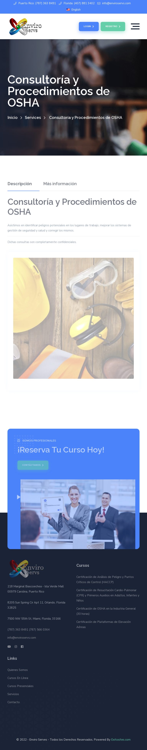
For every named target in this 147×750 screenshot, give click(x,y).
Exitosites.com (121, 740)
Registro (112, 26)
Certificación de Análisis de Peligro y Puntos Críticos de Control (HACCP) (105, 581)
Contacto (13, 701)
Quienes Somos (17, 668)
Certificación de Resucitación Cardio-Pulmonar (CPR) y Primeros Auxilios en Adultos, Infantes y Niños (107, 597)
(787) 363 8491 (17, 628)
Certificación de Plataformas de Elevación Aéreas (103, 626)
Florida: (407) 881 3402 (77, 3)
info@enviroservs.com (114, 3)
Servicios (13, 692)
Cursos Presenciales (20, 684)
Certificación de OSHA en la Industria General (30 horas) (106, 612)
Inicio (12, 117)
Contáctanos (31, 465)
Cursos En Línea (17, 676)
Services (33, 117)
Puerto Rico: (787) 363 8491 (35, 3)
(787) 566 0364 (39, 628)
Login (89, 26)
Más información (60, 182)
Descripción (19, 182)
